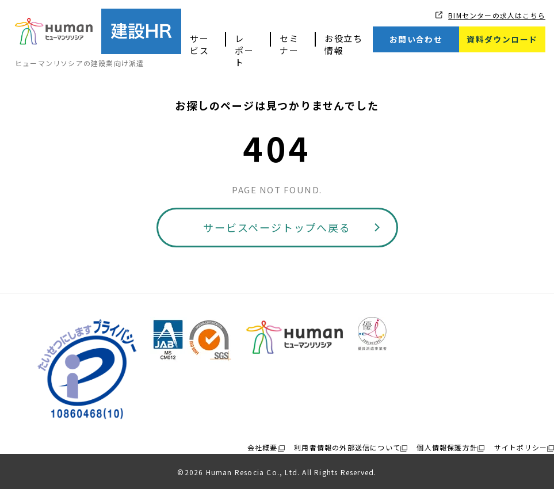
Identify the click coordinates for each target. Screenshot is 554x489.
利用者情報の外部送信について (347, 447)
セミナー (289, 44)
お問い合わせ (415, 39)
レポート (244, 50)
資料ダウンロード (502, 39)
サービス (199, 44)
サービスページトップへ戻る (276, 227)
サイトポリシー (520, 447)
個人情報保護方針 (447, 447)
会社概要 (262, 447)
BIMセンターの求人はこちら (496, 15)
